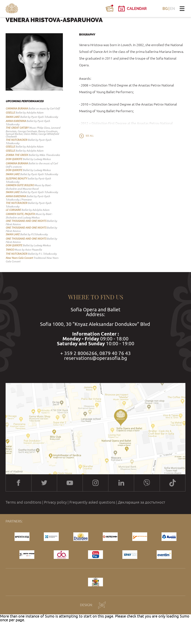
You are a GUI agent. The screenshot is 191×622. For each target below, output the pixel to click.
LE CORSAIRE (13, 209)
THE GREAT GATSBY (17, 127)
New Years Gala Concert (19, 257)
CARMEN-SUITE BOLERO (20, 185)
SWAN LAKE (13, 116)
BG (165, 8)
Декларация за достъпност (141, 502)
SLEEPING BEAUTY (16, 178)
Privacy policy (55, 502)
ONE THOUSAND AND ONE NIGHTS (26, 220)
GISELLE (10, 112)
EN (172, 8)
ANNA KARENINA (16, 121)
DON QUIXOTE (14, 159)
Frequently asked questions (92, 502)
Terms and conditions (23, 502)
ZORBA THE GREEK (17, 154)
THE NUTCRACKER (16, 139)
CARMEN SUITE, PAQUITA (20, 213)
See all (90, 135)
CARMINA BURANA (17, 108)
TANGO (10, 249)
